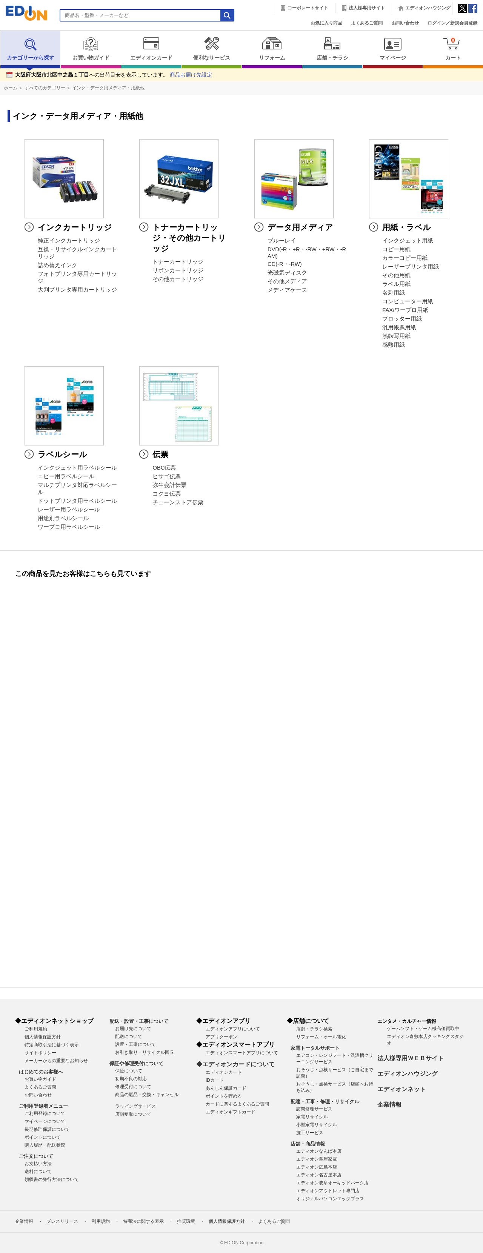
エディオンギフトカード (230, 1112)
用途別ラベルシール (63, 518)
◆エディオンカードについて (235, 1064)
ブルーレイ (282, 241)
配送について (128, 1036)
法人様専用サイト (367, 8)
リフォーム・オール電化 (321, 1037)
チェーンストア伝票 (177, 502)
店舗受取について (133, 1114)
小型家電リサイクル (316, 1124)
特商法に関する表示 (143, 1221)
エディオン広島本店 (316, 1167)
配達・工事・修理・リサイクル (325, 1101)
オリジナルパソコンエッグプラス (330, 1198)
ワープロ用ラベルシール (69, 527)
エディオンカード (151, 49)
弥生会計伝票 (169, 485)
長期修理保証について (47, 1129)
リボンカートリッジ (177, 270)
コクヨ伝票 (166, 494)
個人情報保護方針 (43, 1037)
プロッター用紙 (402, 319)
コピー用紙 (396, 249)
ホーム (10, 88)
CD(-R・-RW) (285, 264)
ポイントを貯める (224, 1096)
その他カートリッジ (177, 279)
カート (453, 48)
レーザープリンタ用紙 (410, 267)
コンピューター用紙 (407, 301)
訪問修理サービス (314, 1109)
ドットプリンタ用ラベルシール (77, 501)
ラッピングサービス (135, 1106)
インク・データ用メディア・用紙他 (108, 88)
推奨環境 (186, 1221)
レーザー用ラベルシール (69, 510)
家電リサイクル (312, 1116)
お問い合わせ (405, 23)
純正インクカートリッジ (69, 241)
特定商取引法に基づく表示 (52, 1044)
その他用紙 (396, 275)
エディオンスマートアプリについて (242, 1052)
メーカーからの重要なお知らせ (56, 1060)
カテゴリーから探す (30, 49)
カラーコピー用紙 (405, 258)
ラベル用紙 (396, 284)
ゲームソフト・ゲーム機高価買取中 (423, 1028)
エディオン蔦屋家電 (316, 1159)
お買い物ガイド (91, 49)
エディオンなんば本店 (318, 1151)
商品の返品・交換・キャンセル (146, 1094)
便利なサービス (212, 49)
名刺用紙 (393, 293)
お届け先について (133, 1028)
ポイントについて (43, 1137)
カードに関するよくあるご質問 (237, 1104)
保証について (128, 1070)
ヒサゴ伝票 (166, 476)
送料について (38, 1171)
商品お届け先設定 (191, 75)
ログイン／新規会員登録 (452, 23)
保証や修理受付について (136, 1063)
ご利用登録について (45, 1113)
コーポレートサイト (308, 8)
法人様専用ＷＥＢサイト (410, 1058)
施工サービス (309, 1132)
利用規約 (101, 1221)
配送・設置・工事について (138, 1021)
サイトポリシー (40, 1052)
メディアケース (287, 290)
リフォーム (272, 49)
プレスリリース (62, 1221)
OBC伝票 (164, 468)
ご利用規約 (36, 1029)
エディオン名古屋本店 (318, 1175)
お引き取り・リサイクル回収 (144, 1052)
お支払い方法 (38, 1163)
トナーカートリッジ (177, 262)
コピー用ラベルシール (66, 476)
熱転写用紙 (396, 336)
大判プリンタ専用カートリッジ (77, 290)
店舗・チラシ (332, 49)
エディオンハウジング (428, 8)
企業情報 (389, 1104)
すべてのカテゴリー (45, 88)
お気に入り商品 (326, 23)
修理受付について (133, 1086)
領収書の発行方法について (52, 1179)
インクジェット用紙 (407, 241)
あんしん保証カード (226, 1088)
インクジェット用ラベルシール (77, 468)
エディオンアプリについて (233, 1029)
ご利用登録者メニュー (43, 1106)
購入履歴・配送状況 (45, 1145)
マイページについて (45, 1121)
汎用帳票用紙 (399, 327)
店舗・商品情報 (308, 1144)
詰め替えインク (57, 265)
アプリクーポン (221, 1037)
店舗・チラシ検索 (314, 1029)
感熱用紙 (393, 345)
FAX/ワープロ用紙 (405, 310)
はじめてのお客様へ (41, 1072)
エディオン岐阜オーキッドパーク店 (332, 1182)
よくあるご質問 (367, 23)
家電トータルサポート (315, 1048)
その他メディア (287, 281)
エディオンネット (401, 1089)
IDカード (215, 1080)
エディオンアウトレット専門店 (328, 1190)
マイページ (393, 49)
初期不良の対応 (131, 1078)
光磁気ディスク (287, 273)
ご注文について (36, 1156)
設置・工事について (135, 1044)
